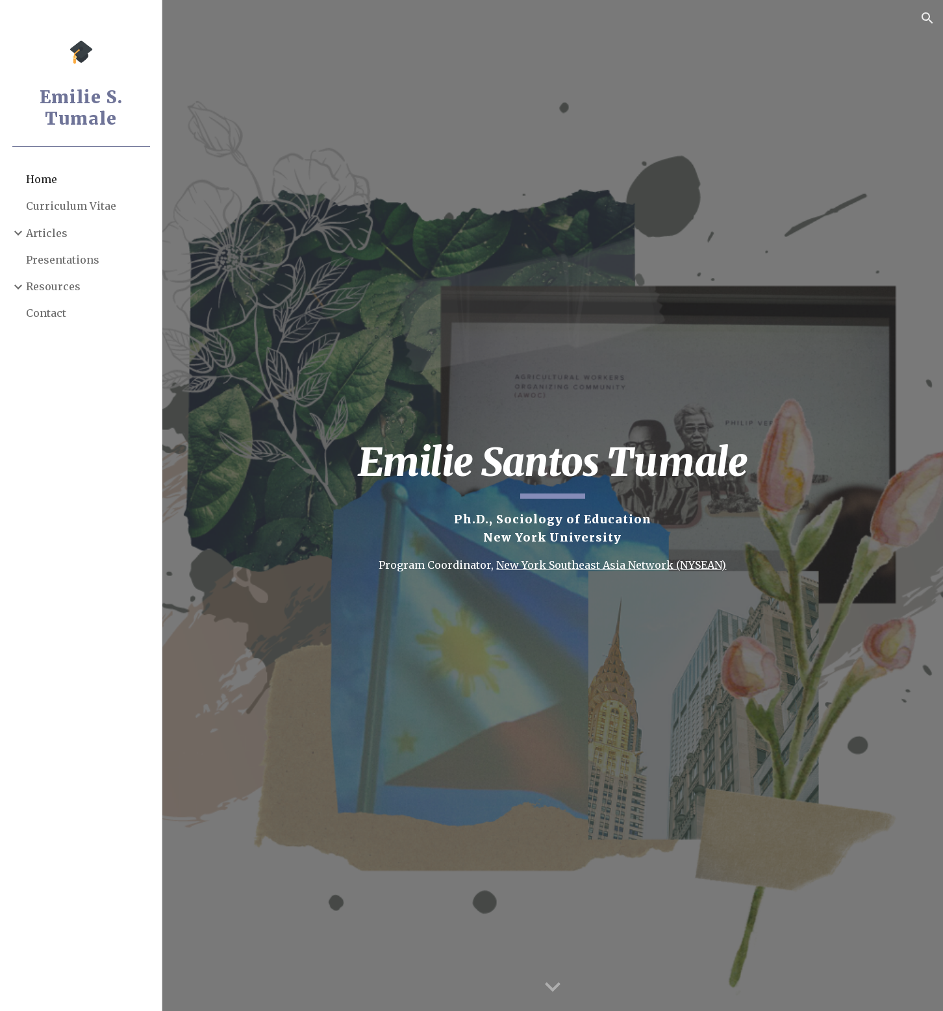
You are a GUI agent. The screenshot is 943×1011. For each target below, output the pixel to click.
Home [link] (41, 179)
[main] (552, 505)
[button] (927, 18)
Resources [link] (53, 286)
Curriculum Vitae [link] (71, 205)
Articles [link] (47, 233)
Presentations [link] (62, 259)
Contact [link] (46, 312)
